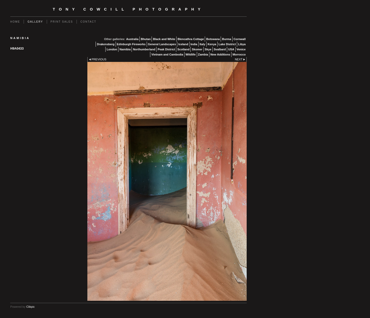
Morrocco (239, 54)
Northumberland (144, 49)
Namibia (125, 49)
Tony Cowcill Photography (128, 9)
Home (15, 21)
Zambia (203, 54)
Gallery (35, 21)
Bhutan (146, 39)
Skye (208, 49)
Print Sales (62, 21)
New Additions (220, 54)
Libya (242, 44)
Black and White (164, 39)
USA (231, 49)
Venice (241, 49)
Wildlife (191, 54)
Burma (226, 39)
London (112, 49)
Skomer (197, 49)
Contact (88, 21)
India (194, 44)
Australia (132, 39)
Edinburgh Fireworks (131, 44)
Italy (202, 44)
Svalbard (220, 49)
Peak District (166, 49)
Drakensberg (105, 44)
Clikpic (30, 306)
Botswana (213, 39)
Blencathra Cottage (191, 39)
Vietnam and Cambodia (167, 54)
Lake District (227, 44)
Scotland (183, 49)
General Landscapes (162, 44)
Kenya (212, 44)
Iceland (183, 44)
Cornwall (240, 39)
